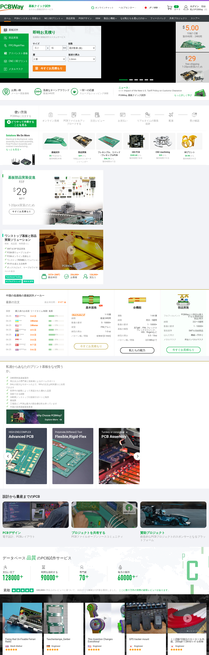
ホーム (7, 18)
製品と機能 (110, 18)
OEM (97, 18)
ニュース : (124, 87)
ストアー (195, 18)
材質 (73, 327)
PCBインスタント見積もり (27, 18)
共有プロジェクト (178, 18)
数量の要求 (169, 326)
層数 (120, 315)
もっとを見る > (13, 149)
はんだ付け (169, 335)
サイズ (36, 43)
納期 (166, 322)
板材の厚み (74, 54)
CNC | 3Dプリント (16, 61)
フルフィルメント (172, 315)
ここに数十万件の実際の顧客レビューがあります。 (144, 590)
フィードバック (158, 18)
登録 (203, 6)
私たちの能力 (137, 350)
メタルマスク (13, 69)
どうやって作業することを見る (20, 123)
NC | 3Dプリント (53, 18)
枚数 (70, 43)
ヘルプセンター (127, 7)
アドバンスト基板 (16, 53)
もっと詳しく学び (183, 95)
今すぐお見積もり (48, 68)
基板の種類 (123, 329)
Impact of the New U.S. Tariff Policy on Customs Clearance (150, 90)
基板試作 (11, 29)
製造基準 (168, 330)
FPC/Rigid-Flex (14, 45)
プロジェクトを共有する (88, 533)
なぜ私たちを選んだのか (133, 18)
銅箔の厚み (123, 335)
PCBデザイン (85, 18)
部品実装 (70, 18)
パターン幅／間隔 (126, 340)
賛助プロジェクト (152, 533)
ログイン (194, 6)
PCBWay (12, 7)
